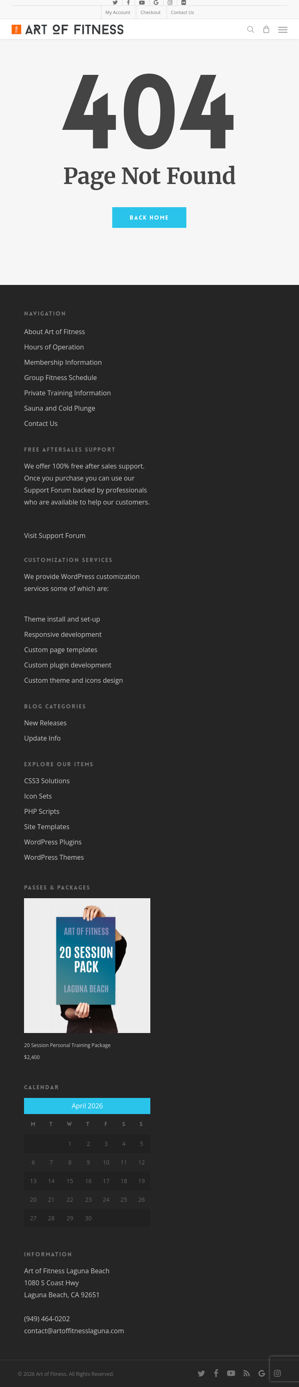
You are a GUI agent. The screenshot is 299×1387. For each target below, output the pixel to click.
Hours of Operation (54, 347)
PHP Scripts (41, 811)
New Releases (45, 722)
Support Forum (47, 490)
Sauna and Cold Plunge (59, 408)
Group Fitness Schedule (60, 377)
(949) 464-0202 (47, 1318)
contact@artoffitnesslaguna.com (74, 1330)
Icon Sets (38, 796)
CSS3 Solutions (47, 780)
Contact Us (41, 423)
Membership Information (63, 362)
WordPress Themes (54, 857)
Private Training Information (67, 392)
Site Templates (46, 826)
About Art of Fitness (54, 331)
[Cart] (266, 29)
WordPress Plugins (53, 842)
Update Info (42, 738)
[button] (282, 29)
